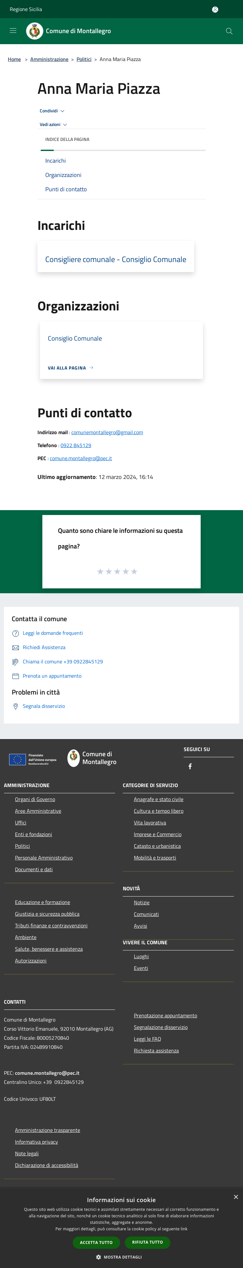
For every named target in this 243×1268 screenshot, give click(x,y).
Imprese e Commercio (157, 834)
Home (14, 59)
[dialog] (121, 1229)
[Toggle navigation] (13, 30)
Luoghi (141, 956)
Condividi (53, 111)
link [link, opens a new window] (184, 1229)
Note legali (27, 1153)
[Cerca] (229, 31)
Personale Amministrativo (44, 857)
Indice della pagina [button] (67, 139)
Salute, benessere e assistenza (49, 949)
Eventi (141, 968)
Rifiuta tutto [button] (147, 1242)
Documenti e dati (34, 869)
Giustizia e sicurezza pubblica (47, 914)
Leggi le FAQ (147, 1039)
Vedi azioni (54, 125)
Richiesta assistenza (156, 1050)
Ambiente (25, 937)
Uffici (20, 822)
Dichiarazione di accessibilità (46, 1165)
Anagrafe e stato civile (158, 799)
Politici (84, 59)
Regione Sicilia (26, 9)
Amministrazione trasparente (47, 1130)
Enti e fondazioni (33, 834)
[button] (121, 1257)
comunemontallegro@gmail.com (107, 432)
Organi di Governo (35, 799)
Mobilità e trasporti (155, 857)
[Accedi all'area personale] (215, 10)
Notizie (142, 902)
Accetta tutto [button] (96, 1242)
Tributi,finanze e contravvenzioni (51, 925)
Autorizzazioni (31, 960)
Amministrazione (49, 59)
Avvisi (140, 926)
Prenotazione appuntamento (165, 1015)
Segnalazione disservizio (161, 1027)
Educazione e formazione (42, 902)
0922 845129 (76, 445)
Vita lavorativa (150, 822)
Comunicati (146, 914)
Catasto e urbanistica (157, 846)
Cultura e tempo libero (158, 811)
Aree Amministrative (38, 811)
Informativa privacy (36, 1142)
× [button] (235, 1197)
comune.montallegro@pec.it (81, 458)
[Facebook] (190, 767)
